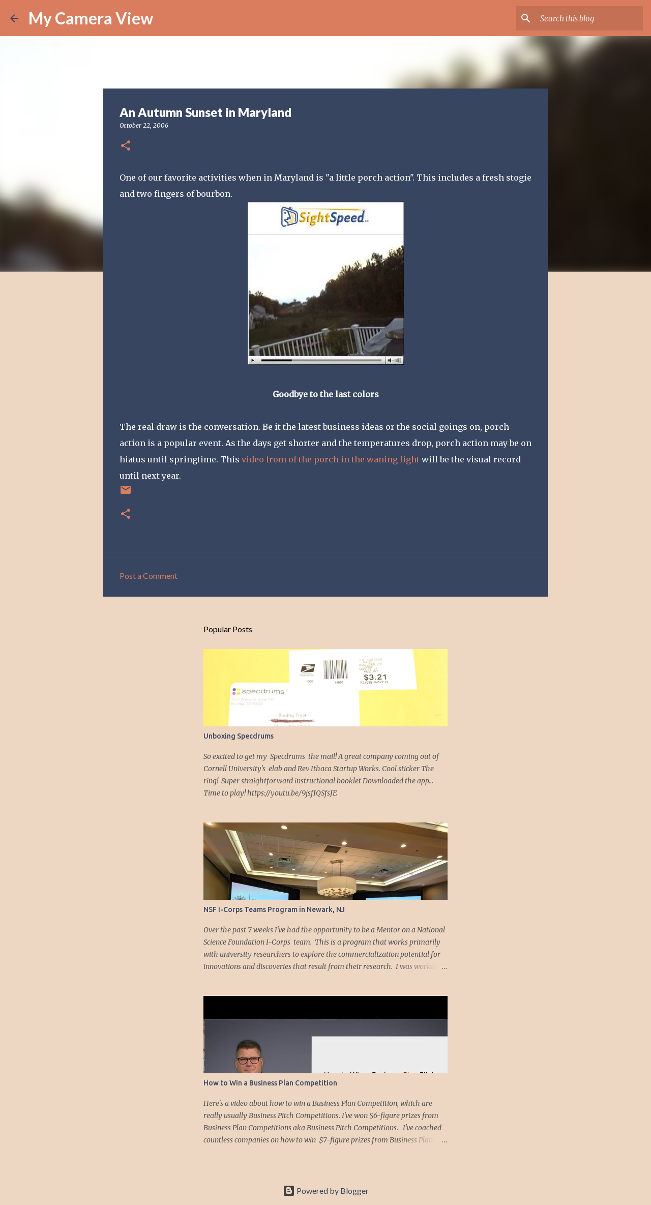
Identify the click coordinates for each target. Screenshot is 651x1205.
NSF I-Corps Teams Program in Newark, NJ (274, 909)
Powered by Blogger (326, 1190)
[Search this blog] (589, 18)
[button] (126, 146)
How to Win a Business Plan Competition (270, 1083)
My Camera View (90, 18)
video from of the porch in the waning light (331, 459)
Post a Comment (148, 575)
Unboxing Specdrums (238, 736)
